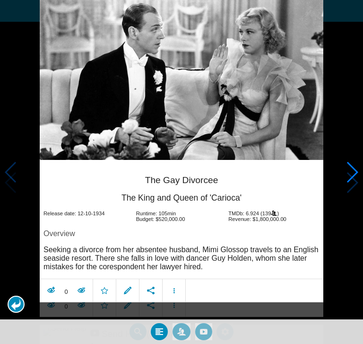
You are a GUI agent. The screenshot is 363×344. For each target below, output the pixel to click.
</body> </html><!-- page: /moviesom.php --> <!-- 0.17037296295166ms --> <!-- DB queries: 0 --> (181, 172)
